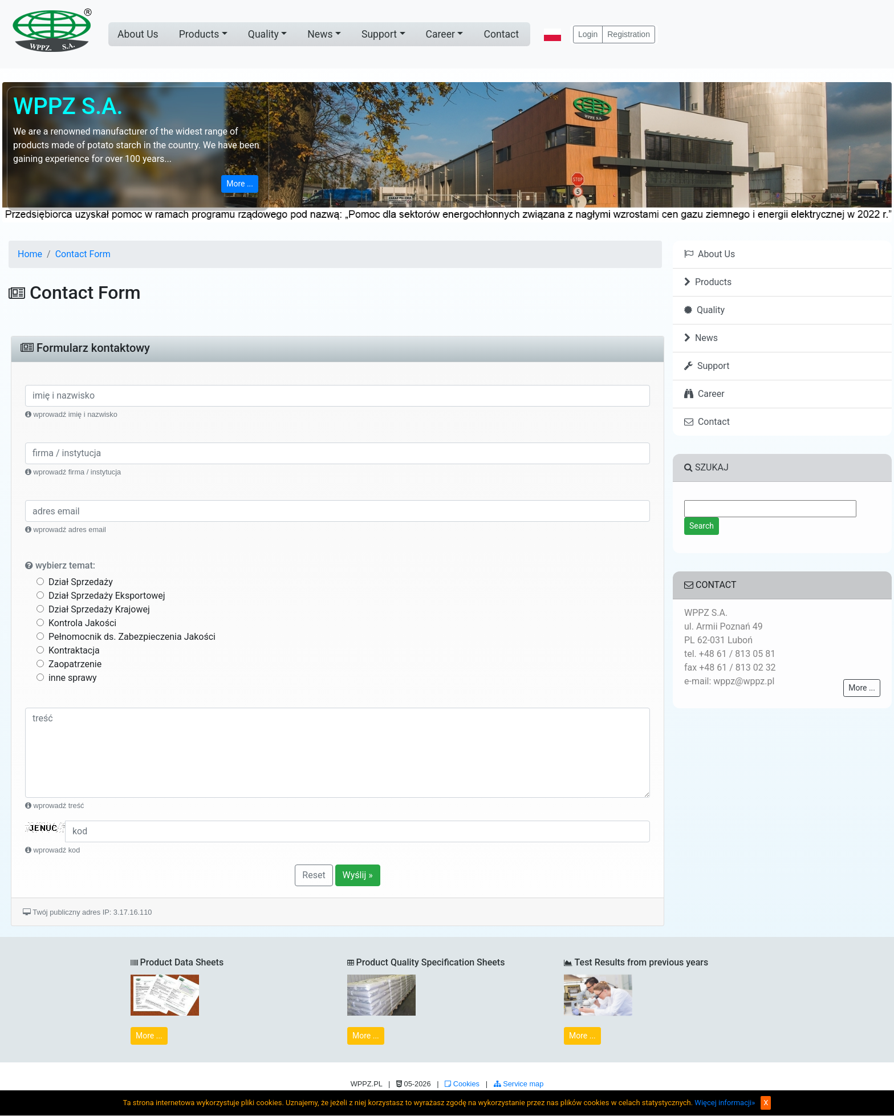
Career (440, 34)
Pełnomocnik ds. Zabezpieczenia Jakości (126, 636)
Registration (628, 34)
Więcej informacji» (724, 1102)
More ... (239, 183)
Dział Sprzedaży (74, 582)
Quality (263, 34)
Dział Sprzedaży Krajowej (93, 609)
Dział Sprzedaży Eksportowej (100, 595)
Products (199, 34)
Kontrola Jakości (76, 623)
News (319, 34)
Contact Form (83, 254)
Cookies (462, 1084)
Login (588, 34)
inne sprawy (66, 677)
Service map (519, 1084)
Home (30, 254)
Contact (501, 34)
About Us (138, 34)
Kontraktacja (68, 650)
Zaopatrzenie (68, 664)
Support (379, 34)
